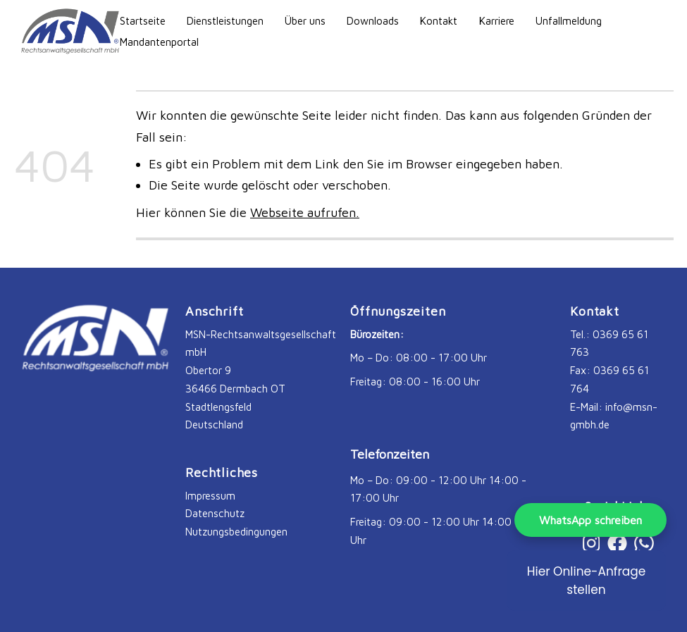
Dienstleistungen (225, 20)
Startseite (143, 20)
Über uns (305, 20)
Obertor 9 (208, 370)
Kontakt (438, 20)
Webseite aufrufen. (304, 212)
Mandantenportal (159, 41)
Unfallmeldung (569, 20)
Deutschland (214, 424)
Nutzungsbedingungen (236, 531)
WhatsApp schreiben (590, 520)
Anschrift (214, 311)
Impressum (210, 495)
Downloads (373, 20)
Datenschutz (215, 513)
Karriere (496, 20)
